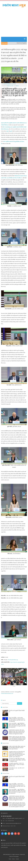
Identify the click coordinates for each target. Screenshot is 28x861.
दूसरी (11, 131)
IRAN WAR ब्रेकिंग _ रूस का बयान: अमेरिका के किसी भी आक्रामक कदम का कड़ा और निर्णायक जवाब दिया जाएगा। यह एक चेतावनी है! (17, 719)
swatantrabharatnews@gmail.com (13, 823)
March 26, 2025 (10, 85)
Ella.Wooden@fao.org (13, 659)
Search (19, 703)
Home (10, 859)
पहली (7, 131)
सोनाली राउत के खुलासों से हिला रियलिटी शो (17, 711)
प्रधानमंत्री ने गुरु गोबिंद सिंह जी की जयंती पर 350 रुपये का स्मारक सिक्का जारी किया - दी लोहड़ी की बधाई (17, 760)
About (13, 859)
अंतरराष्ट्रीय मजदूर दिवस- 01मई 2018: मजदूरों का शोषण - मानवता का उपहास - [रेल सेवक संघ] (16, 765)
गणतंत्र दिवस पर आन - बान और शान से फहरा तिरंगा (16, 768)
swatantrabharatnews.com (9, 83)
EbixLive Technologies (14, 856)
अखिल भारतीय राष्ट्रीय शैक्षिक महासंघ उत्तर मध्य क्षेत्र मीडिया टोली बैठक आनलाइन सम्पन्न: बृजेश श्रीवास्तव (17, 748)
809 (17, 85)
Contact (17, 859)
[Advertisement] (14, 23)
